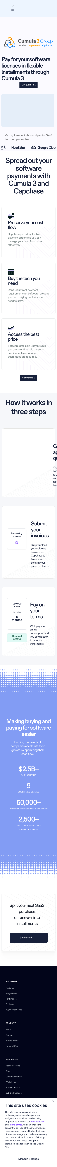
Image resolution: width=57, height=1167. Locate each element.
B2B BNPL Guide (14, 1093)
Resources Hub (13, 1066)
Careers (9, 1035)
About (8, 1030)
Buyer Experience (14, 1010)
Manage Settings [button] (28, 1159)
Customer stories (14, 1077)
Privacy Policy (12, 1041)
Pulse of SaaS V (13, 1088)
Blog (8, 1071)
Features (10, 988)
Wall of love (11, 1082)
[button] (12, 9)
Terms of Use (12, 1046)
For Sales (10, 1004)
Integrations (11, 994)
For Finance (11, 999)
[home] (12, 5)
